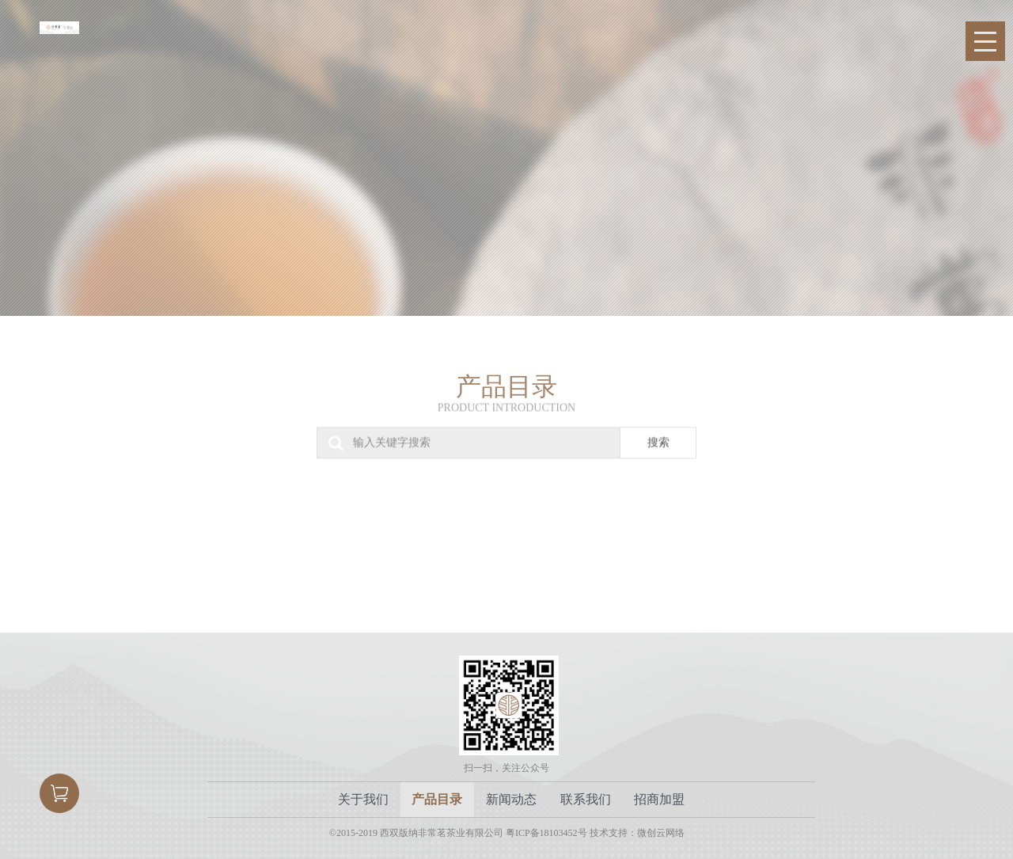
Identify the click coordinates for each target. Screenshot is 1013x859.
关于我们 (363, 799)
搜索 (658, 433)
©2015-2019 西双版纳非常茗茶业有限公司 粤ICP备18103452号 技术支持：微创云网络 (507, 832)
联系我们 (585, 799)
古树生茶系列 (163, 526)
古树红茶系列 (573, 526)
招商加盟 (659, 799)
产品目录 (437, 799)
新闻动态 (511, 799)
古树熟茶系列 (436, 526)
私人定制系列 (846, 526)
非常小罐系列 (300, 526)
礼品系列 (709, 526)
